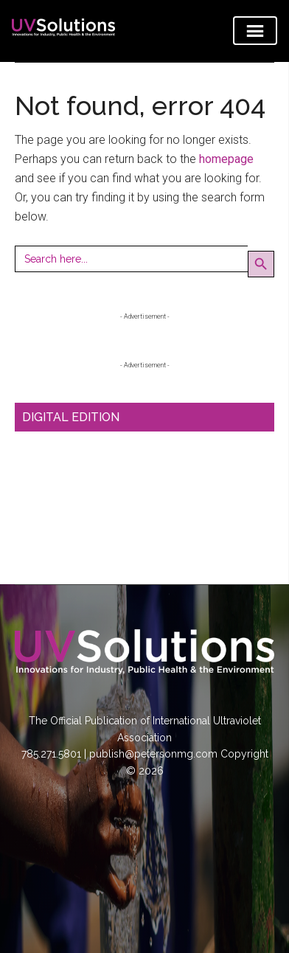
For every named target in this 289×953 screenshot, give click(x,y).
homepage (226, 159)
